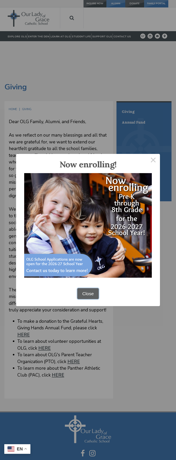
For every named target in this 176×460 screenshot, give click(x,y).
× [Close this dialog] (153, 160)
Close (88, 293)
